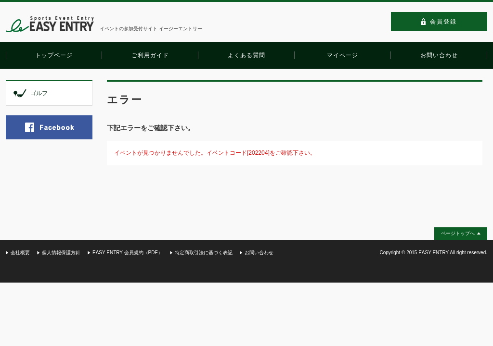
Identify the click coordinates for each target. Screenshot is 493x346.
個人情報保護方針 (61, 252)
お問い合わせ (259, 252)
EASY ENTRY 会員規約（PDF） (127, 252)
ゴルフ (39, 93)
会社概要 (20, 252)
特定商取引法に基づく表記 (204, 252)
